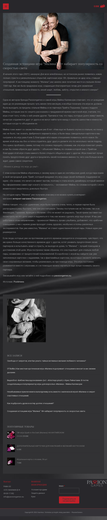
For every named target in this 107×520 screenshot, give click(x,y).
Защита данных (38, 494)
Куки (33, 497)
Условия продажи (39, 490)
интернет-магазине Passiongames (29, 199)
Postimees (19, 282)
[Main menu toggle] (6, 7)
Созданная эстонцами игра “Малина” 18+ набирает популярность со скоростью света (46, 412)
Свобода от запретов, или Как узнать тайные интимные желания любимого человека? (46, 362)
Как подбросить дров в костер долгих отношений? (30, 404)
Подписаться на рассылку (69, 500)
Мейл (62, 487)
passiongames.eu (62, 276)
